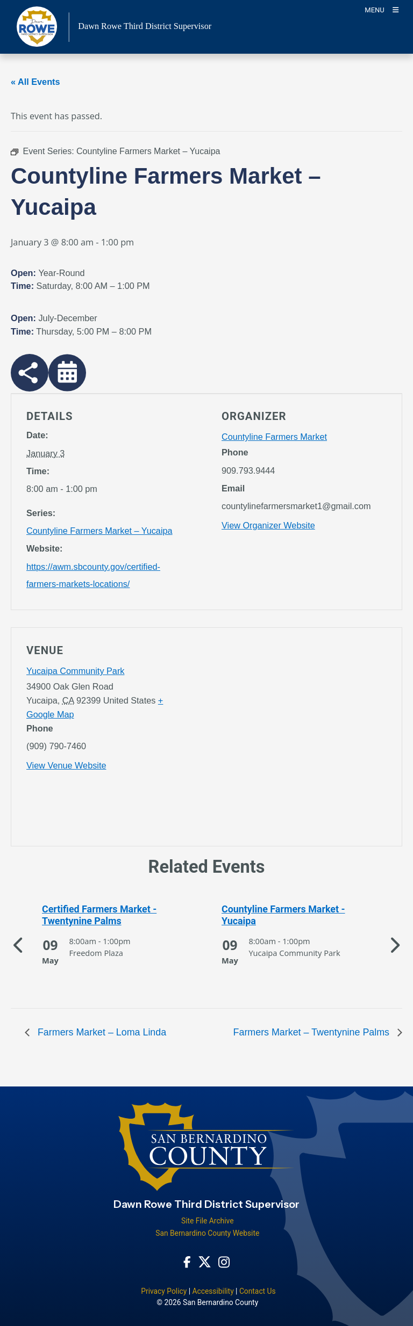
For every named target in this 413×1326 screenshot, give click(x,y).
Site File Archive (207, 1220)
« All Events (35, 81)
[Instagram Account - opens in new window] (224, 1262)
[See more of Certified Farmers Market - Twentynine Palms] (116, 915)
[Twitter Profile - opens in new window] (204, 1262)
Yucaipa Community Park (75, 671)
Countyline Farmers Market (274, 436)
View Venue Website (66, 765)
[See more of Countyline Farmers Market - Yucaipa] (296, 915)
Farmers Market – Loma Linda (100, 1032)
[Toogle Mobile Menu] (381, 9)
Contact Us (257, 1291)
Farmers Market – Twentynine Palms (312, 1032)
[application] (304, 739)
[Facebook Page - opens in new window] (187, 1261)
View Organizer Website (268, 525)
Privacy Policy (164, 1291)
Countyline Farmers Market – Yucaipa (99, 530)
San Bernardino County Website (207, 1233)
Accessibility (212, 1291)
